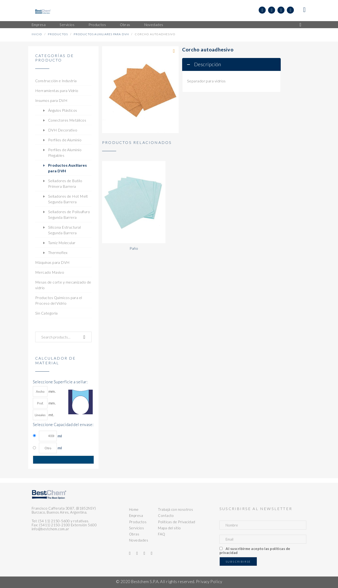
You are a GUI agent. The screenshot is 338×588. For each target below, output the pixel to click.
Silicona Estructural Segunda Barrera (64, 230)
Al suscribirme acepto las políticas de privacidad (254, 550)
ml (50, 436)
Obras (134, 534)
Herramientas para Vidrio (56, 90)
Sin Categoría (46, 313)
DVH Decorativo (62, 130)
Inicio (37, 34)
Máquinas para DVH (52, 262)
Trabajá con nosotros (175, 509)
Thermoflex (58, 252)
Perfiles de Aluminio (64, 140)
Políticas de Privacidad (176, 522)
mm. (44, 391)
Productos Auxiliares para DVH (101, 34)
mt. (43, 415)
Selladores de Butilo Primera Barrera (65, 183)
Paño (134, 248)
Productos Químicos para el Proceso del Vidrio (58, 300)
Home (134, 509)
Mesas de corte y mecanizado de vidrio (63, 285)
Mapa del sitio (169, 528)
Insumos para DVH (51, 100)
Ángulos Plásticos (62, 110)
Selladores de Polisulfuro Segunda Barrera (69, 214)
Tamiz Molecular (62, 242)
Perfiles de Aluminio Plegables (64, 152)
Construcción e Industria (56, 80)
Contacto (166, 515)
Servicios (136, 528)
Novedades (138, 540)
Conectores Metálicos (67, 120)
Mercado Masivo (49, 272)
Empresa (136, 515)
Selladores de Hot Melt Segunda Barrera (68, 199)
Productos (58, 34)
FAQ (161, 534)
